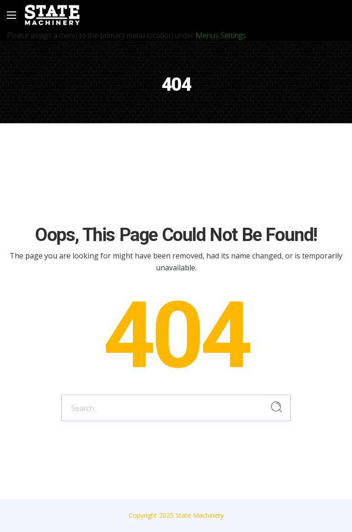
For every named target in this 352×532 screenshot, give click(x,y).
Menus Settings (221, 35)
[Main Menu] (11, 15)
